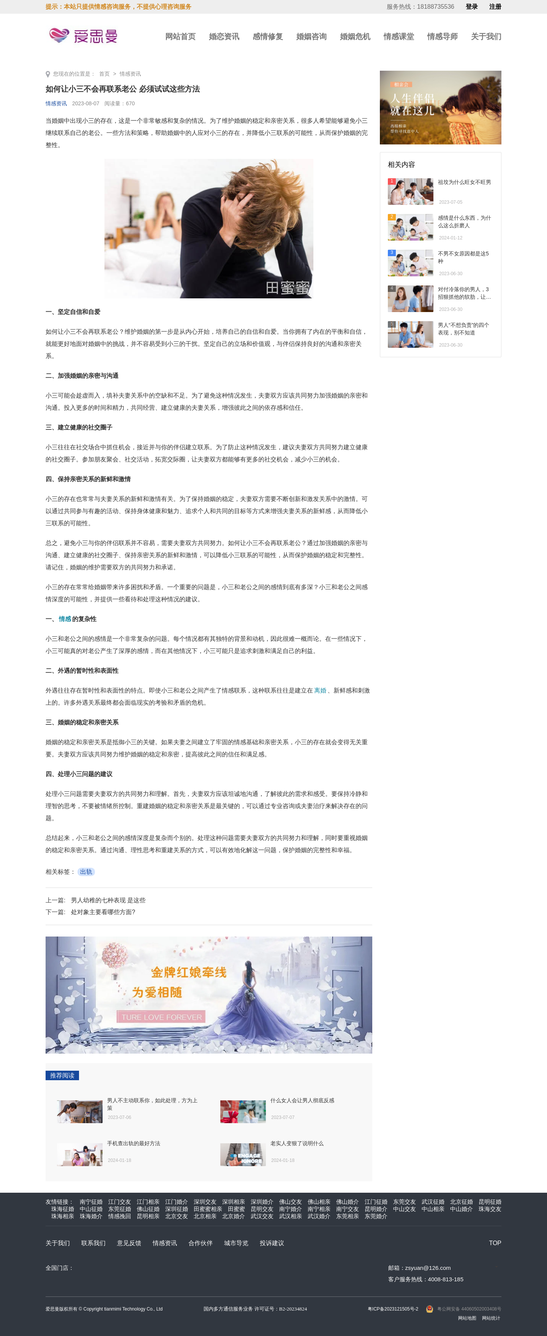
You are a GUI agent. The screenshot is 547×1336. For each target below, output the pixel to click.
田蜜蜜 (236, 1209)
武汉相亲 (290, 1216)
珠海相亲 (62, 1216)
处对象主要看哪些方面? (103, 912)
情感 (65, 619)
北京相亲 (205, 1216)
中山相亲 (433, 1209)
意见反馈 (129, 1243)
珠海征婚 (62, 1209)
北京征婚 (461, 1201)
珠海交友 (490, 1209)
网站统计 (491, 1318)
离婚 (320, 690)
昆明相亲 (148, 1216)
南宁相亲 (319, 1209)
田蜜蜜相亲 (208, 1209)
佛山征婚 (148, 1209)
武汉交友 (262, 1216)
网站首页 (180, 36)
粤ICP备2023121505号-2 (393, 1309)
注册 (495, 7)
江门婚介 (176, 1201)
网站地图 (467, 1318)
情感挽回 (119, 1216)
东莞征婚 (119, 1209)
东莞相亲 (347, 1216)
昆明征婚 (490, 1201)
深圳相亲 (233, 1201)
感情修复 (268, 36)
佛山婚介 (347, 1201)
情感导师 (442, 36)
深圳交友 (205, 1201)
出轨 (86, 871)
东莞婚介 (376, 1216)
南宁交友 (347, 1209)
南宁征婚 (91, 1201)
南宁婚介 (290, 1209)
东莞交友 (404, 1201)
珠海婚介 (91, 1216)
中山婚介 (461, 1209)
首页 (104, 74)
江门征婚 (376, 1201)
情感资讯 (130, 74)
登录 (472, 7)
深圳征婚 (176, 1209)
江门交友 (119, 1201)
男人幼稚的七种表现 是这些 (108, 900)
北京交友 (176, 1216)
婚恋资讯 (224, 36)
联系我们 (93, 1243)
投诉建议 (272, 1243)
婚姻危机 (355, 36)
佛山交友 (290, 1201)
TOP (495, 1243)
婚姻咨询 (311, 36)
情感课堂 (399, 36)
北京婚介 (233, 1216)
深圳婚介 (262, 1201)
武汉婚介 (319, 1216)
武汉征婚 (433, 1201)
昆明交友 (262, 1209)
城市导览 (236, 1243)
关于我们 (486, 36)
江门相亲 (148, 1201)
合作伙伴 (200, 1243)
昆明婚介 (376, 1209)
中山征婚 (91, 1209)
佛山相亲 (319, 1201)
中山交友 (404, 1209)
